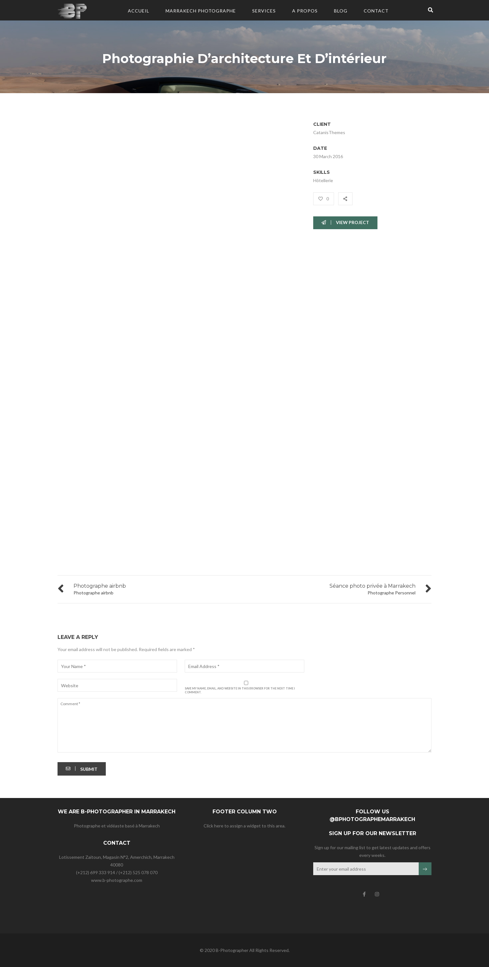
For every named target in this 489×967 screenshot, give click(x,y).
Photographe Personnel (391, 592)
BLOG (340, 10)
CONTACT (376, 10)
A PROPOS (305, 10)
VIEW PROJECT (345, 222)
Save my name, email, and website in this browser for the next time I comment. (240, 690)
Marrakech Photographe (201, 10)
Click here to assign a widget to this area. (244, 825)
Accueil (138, 10)
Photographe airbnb (100, 586)
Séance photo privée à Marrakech (372, 586)
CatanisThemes (329, 132)
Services (264, 10)
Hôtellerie (323, 180)
